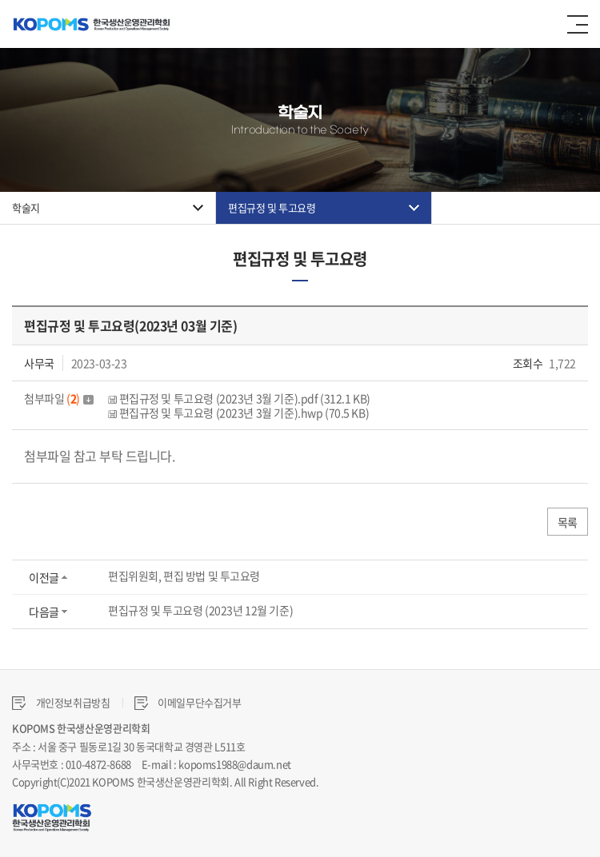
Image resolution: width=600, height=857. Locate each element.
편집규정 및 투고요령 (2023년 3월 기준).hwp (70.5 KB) (238, 412)
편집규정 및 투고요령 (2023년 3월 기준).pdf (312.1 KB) (239, 398)
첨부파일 (59, 398)
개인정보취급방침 (61, 702)
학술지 (26, 207)
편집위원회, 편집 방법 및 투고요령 (184, 576)
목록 (568, 522)
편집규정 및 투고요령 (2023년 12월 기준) (200, 610)
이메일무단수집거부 (188, 702)
